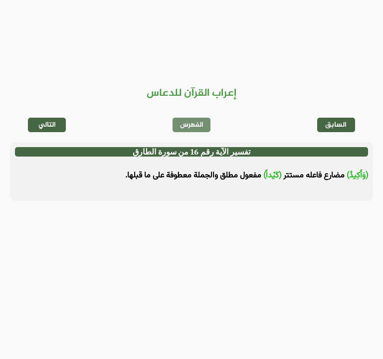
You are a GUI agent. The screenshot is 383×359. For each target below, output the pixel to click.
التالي (47, 125)
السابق (336, 125)
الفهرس (191, 125)
